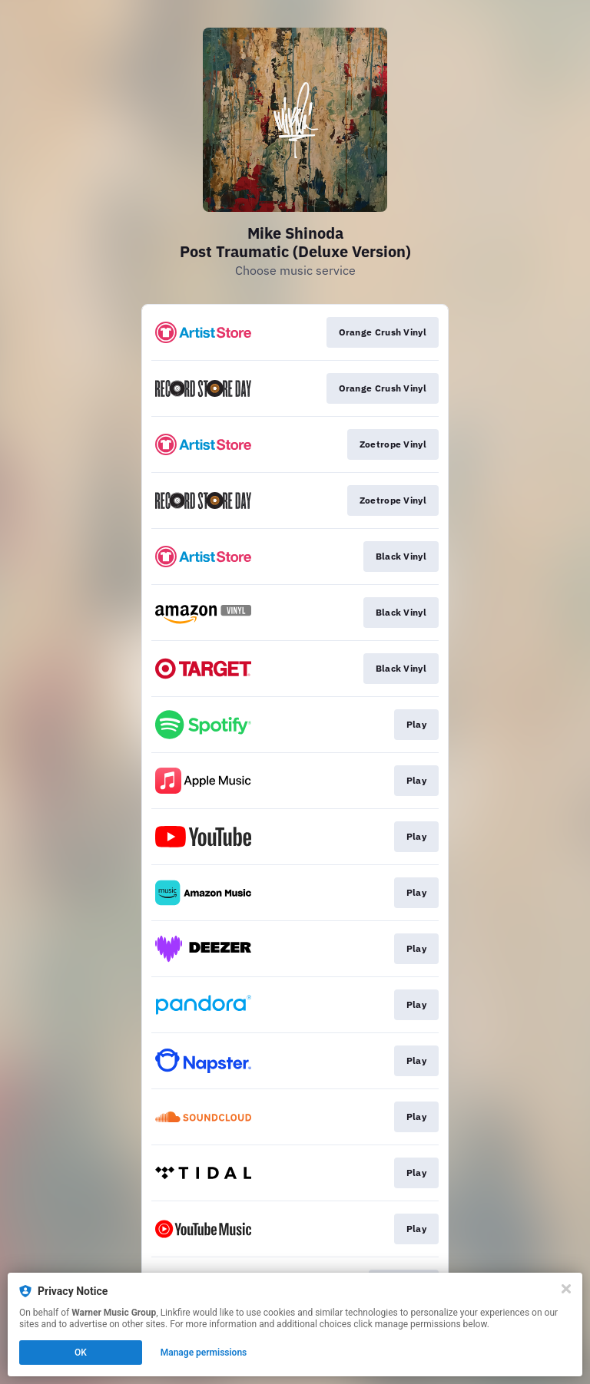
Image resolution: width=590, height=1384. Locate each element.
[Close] (566, 1289)
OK (81, 1352)
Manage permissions (204, 1352)
